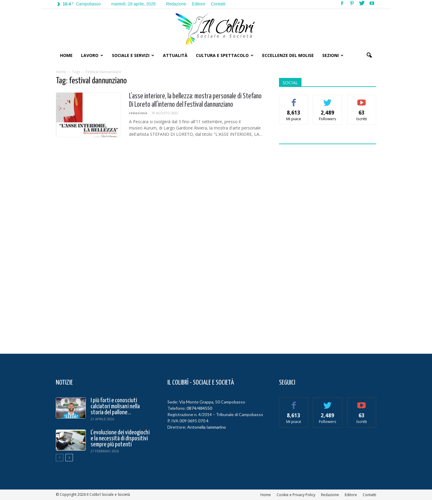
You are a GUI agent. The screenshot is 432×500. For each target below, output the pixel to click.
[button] (369, 55)
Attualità (175, 55)
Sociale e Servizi (133, 55)
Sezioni (333, 55)
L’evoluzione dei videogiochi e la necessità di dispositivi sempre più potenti (120, 439)
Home (66, 55)
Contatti (218, 3)
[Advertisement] (328, 245)
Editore (198, 3)
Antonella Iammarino (206, 427)
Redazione (176, 3)
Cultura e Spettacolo (225, 55)
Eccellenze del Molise (288, 55)
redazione (138, 113)
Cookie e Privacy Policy (296, 494)
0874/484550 (199, 408)
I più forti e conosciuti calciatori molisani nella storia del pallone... (115, 406)
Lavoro (92, 55)
